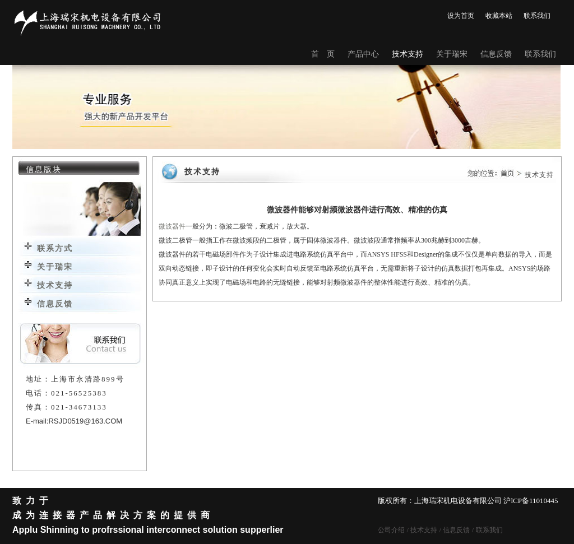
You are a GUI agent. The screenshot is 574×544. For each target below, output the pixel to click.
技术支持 (407, 54)
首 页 (323, 54)
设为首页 (460, 16)
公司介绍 (391, 530)
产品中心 (363, 54)
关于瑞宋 (451, 54)
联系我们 (537, 16)
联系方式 (55, 248)
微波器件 (172, 226)
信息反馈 (496, 54)
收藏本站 (498, 16)
